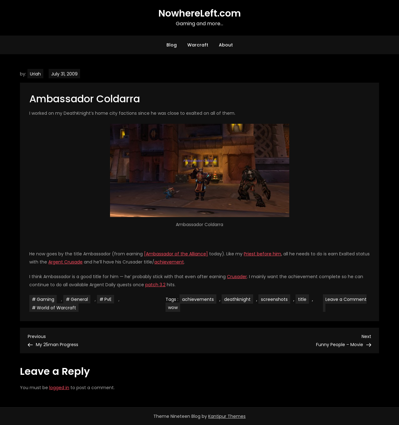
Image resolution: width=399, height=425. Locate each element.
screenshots (274, 299)
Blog (171, 45)
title (302, 299)
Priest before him (262, 254)
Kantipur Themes (227, 416)
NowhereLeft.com (199, 13)
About (226, 45)
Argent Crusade (65, 262)
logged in (59, 387)
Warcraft (197, 45)
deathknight (237, 299)
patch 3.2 (155, 285)
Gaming (45, 299)
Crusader (237, 276)
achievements (198, 299)
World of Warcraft (56, 308)
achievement (169, 262)
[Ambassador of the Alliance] (176, 254)
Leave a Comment (345, 304)
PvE (108, 299)
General (79, 299)
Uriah (35, 74)
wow (173, 307)
